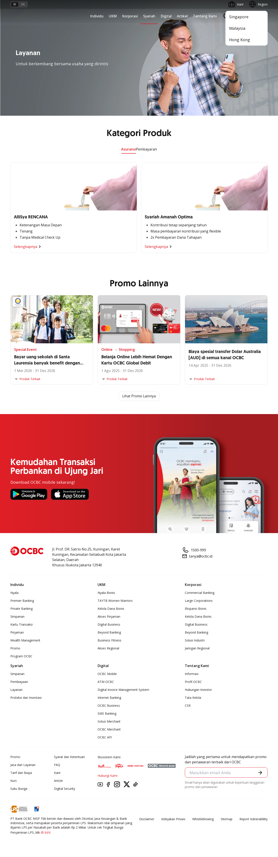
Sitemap (226, 819)
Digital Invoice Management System (123, 690)
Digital (166, 16)
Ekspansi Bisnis (195, 608)
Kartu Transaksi (21, 624)
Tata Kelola (193, 697)
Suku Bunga (18, 788)
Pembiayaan (19, 682)
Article (58, 781)
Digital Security (64, 788)
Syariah (149, 16)
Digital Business (109, 624)
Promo (15, 648)
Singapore (238, 16)
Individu (97, 16)
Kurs (13, 781)
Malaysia (237, 28)
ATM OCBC (106, 682)
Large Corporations (199, 601)
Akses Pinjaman (109, 616)
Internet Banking (109, 697)
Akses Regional (108, 648)
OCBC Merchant (109, 729)
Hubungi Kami (107, 775)
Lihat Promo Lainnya (139, 396)
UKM (113, 16)
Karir (57, 773)
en (23, 4)
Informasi (191, 674)
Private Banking (21, 608)
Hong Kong (239, 39)
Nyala (14, 593)
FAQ (57, 765)
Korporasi (130, 16)
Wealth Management (25, 640)
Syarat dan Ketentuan (69, 757)
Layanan (16, 690)
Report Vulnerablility (253, 819)
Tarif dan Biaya (21, 773)
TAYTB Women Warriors (115, 601)
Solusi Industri (195, 640)
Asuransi (128, 149)
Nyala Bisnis (106, 593)
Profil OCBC (193, 682)
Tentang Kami (205, 16)
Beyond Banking (109, 632)
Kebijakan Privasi (173, 819)
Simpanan (17, 616)
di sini (45, 832)
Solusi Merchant (109, 721)
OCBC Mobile (107, 674)
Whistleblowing (203, 819)
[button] (260, 772)
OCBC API (105, 737)
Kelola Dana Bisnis (111, 608)
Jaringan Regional (197, 648)
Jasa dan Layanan (22, 765)
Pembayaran (146, 149)
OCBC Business (109, 705)
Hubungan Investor (198, 690)
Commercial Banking (199, 593)
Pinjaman (17, 632)
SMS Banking (107, 713)
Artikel (182, 16)
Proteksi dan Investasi (26, 697)
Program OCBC (21, 656)
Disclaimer (146, 819)
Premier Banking (22, 601)
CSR (188, 705)
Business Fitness (109, 640)
